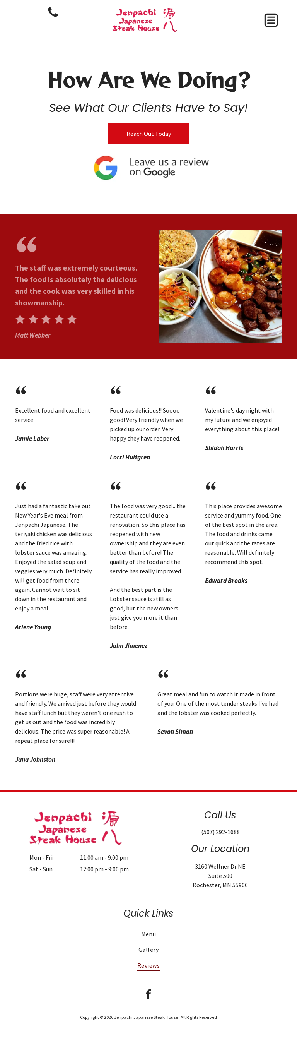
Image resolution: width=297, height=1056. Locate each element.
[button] (271, 20)
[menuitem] (148, 934)
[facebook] (148, 995)
